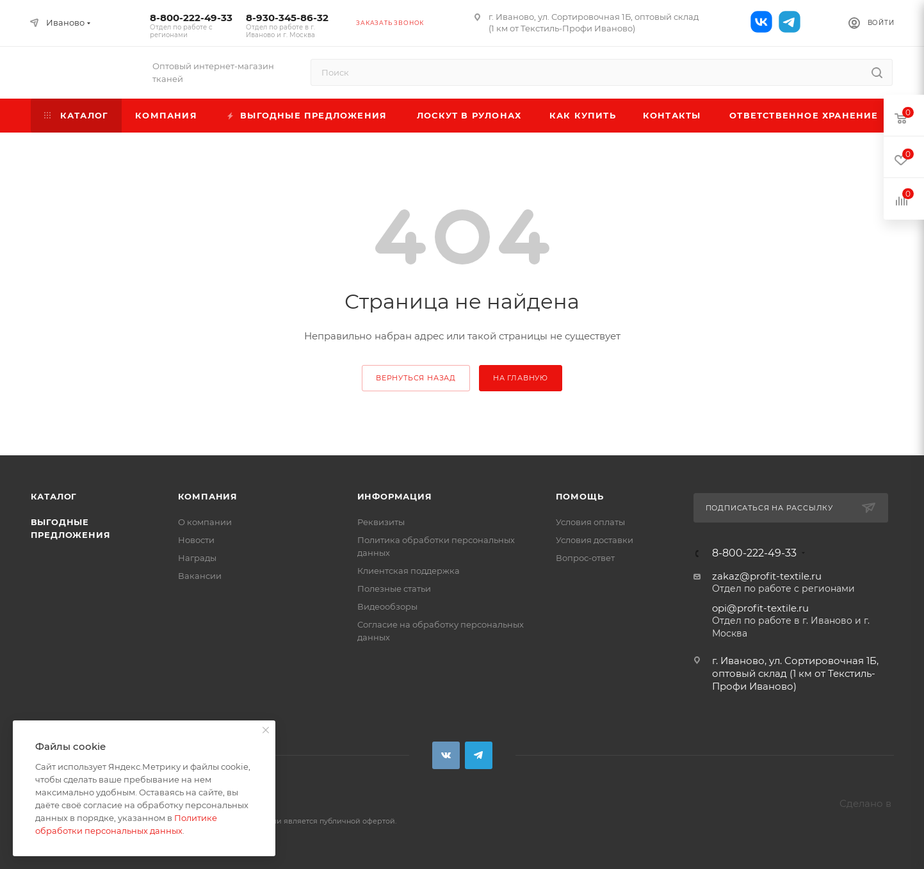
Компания (208, 496)
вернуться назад (416, 377)
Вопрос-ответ (585, 558)
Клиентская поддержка (408, 570)
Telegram (478, 755)
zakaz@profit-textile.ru (767, 576)
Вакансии (200, 576)
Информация (394, 496)
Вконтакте (446, 755)
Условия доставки (594, 540)
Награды (197, 558)
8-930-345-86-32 (287, 25)
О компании (205, 522)
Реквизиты (381, 522)
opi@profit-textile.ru (760, 608)
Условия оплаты (590, 522)
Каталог (54, 496)
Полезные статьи (394, 588)
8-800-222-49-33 (191, 25)
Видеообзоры (387, 606)
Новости (196, 540)
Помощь (580, 496)
